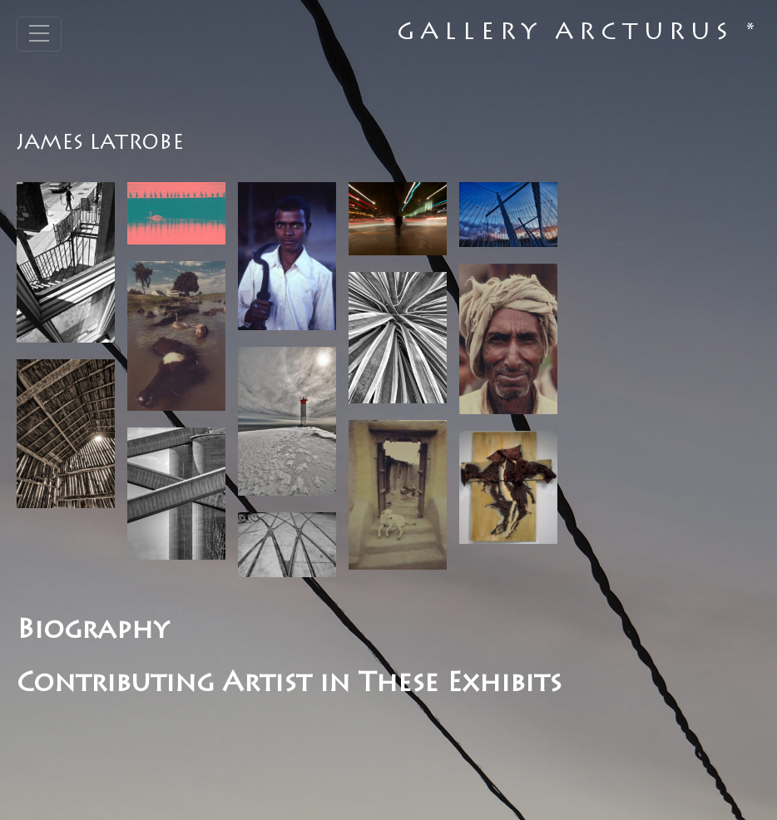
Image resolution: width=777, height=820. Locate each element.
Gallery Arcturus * (578, 34)
